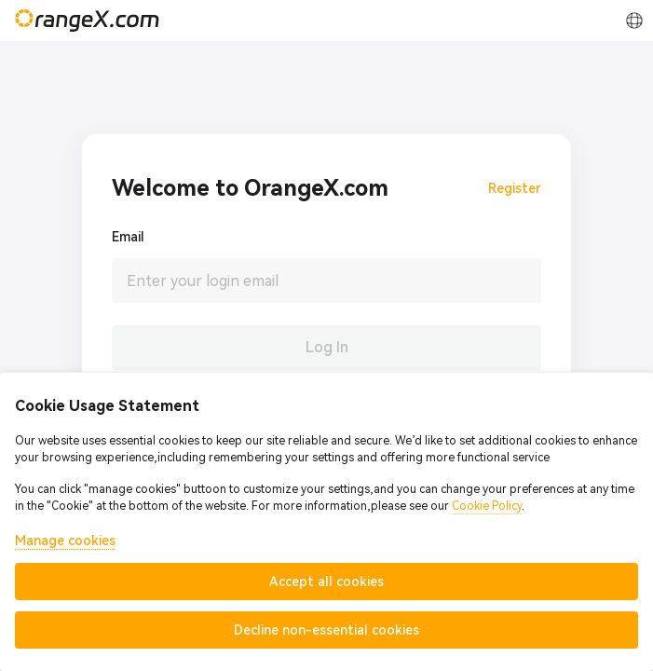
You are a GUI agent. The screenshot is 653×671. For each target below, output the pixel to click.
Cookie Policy (487, 506)
